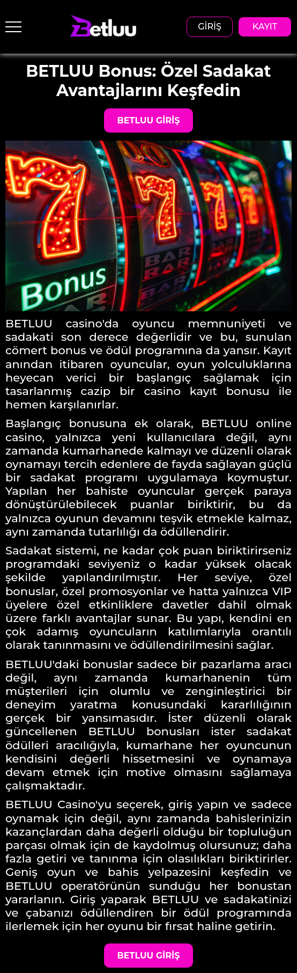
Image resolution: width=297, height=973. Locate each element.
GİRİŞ (209, 26)
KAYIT (265, 26)
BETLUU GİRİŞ (148, 120)
